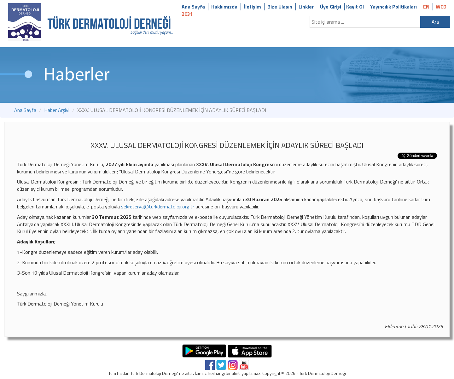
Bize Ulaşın (279, 6)
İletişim (252, 6)
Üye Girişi (330, 6)
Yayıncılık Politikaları (393, 6)
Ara (435, 22)
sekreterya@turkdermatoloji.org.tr (157, 206)
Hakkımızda (224, 6)
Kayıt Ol (355, 6)
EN (426, 6)
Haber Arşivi (56, 110)
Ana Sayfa (193, 6)
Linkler (306, 6)
